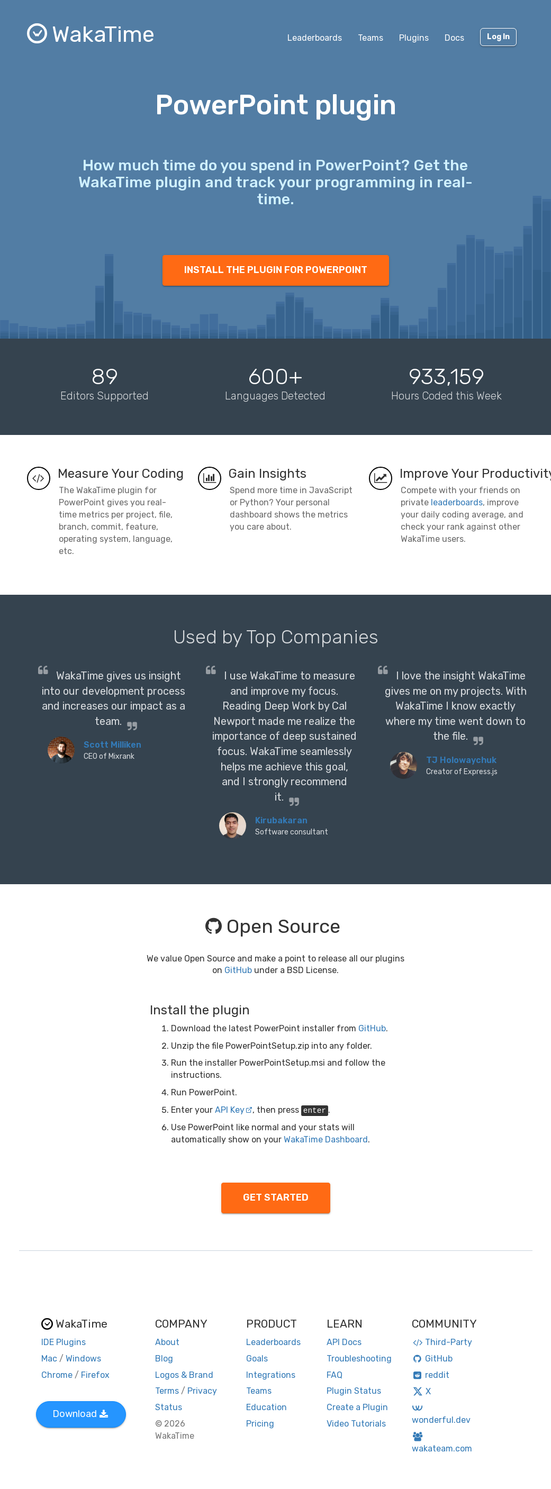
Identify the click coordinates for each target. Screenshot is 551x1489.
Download (80, 1414)
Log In (498, 36)
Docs (454, 38)
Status (168, 1407)
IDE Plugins (63, 1342)
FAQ (334, 1375)
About (167, 1342)
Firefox (95, 1375)
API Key (233, 1110)
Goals (257, 1359)
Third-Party (442, 1342)
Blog (164, 1359)
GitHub (238, 970)
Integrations (270, 1375)
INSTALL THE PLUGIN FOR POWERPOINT (275, 270)
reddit (430, 1375)
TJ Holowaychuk (461, 760)
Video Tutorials (356, 1424)
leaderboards (457, 502)
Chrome (57, 1375)
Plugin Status (354, 1391)
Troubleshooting (359, 1359)
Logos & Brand (184, 1375)
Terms (167, 1391)
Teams (370, 38)
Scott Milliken (112, 745)
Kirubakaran (281, 820)
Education (266, 1407)
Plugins (414, 38)
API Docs (344, 1342)
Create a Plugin (357, 1407)
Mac (49, 1359)
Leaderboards (314, 38)
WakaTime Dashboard (326, 1139)
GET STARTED (276, 1197)
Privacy (202, 1391)
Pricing (260, 1424)
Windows (83, 1359)
